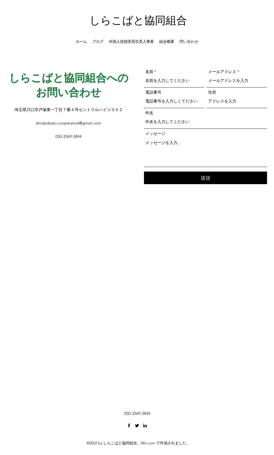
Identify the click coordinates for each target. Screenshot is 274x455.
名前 (149, 72)
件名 (149, 113)
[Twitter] (137, 425)
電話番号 (153, 92)
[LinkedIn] (145, 425)
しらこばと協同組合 (138, 20)
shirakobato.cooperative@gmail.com (68, 123)
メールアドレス (222, 72)
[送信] (205, 178)
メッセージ (155, 133)
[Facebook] (129, 425)
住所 (212, 92)
